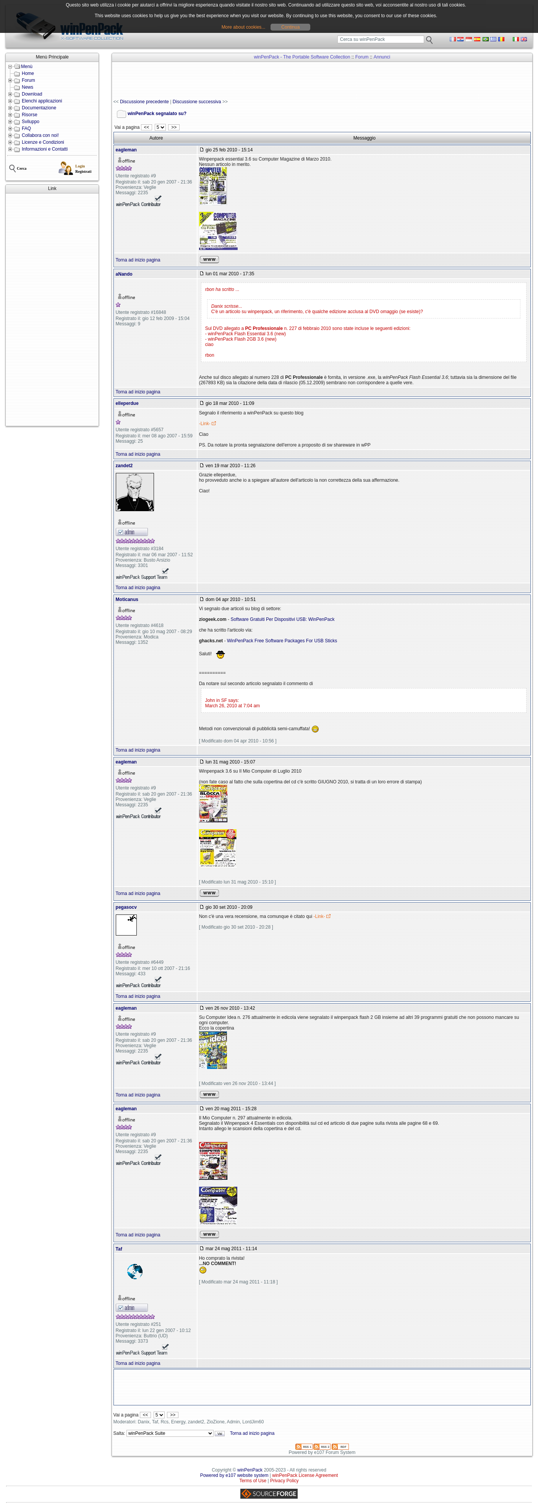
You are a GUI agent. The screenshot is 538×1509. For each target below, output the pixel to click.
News (27, 87)
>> (174, 127)
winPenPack (250, 1470)
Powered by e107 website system (234, 1475)
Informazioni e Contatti (45, 149)
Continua (290, 27)
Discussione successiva (197, 101)
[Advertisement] (52, 309)
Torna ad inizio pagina (138, 260)
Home (28, 73)
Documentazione (39, 107)
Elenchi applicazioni (42, 101)
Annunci (382, 57)
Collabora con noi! (40, 135)
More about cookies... (244, 27)
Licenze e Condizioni (43, 142)
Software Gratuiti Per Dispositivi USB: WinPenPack (282, 619)
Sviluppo (30, 121)
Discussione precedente (144, 101)
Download (32, 94)
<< (146, 127)
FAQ (26, 128)
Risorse (29, 114)
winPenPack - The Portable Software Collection (302, 57)
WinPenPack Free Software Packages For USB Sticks (282, 640)
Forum (28, 80)
